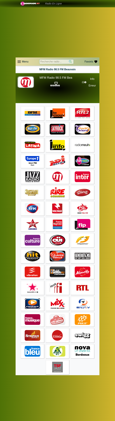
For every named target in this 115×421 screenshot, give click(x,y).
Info (92, 79)
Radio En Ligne (53, 3)
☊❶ (84, 82)
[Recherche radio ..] (56, 61)
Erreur (92, 85)
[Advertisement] (57, 32)
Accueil (19, 384)
